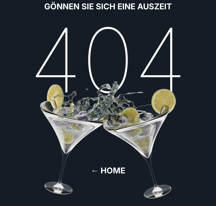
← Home (108, 170)
